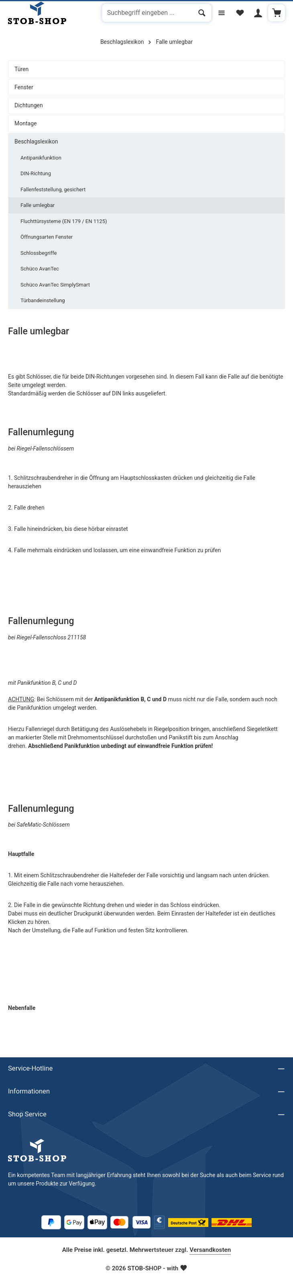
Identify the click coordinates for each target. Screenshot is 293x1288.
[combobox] (145, 13)
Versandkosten (210, 1250)
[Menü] (219, 13)
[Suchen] (200, 13)
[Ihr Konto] (257, 13)
